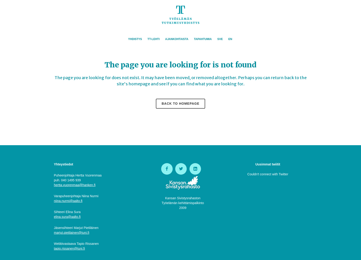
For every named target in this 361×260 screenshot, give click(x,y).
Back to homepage (180, 103)
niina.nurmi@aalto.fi (68, 201)
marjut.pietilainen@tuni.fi (71, 232)
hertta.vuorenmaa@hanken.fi (75, 185)
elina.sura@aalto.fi (67, 217)
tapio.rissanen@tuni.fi (69, 248)
